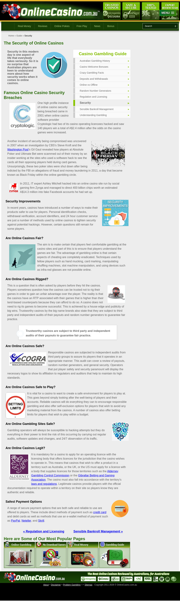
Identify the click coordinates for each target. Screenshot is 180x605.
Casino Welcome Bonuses (94, 66)
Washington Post (17, 149)
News (97, 26)
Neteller (26, 520)
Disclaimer (56, 585)
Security (85, 102)
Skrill (41, 520)
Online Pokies (61, 26)
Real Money (24, 26)
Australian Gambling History (95, 60)
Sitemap (88, 585)
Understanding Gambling (93, 115)
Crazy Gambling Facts (92, 72)
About (46, 585)
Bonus (110, 26)
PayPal (15, 520)
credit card (99, 512)
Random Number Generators (96, 90)
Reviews (42, 26)
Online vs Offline (89, 84)
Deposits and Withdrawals (94, 78)
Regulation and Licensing (93, 96)
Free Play (82, 26)
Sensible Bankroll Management (97, 109)
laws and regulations (44, 483)
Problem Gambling (72, 585)
